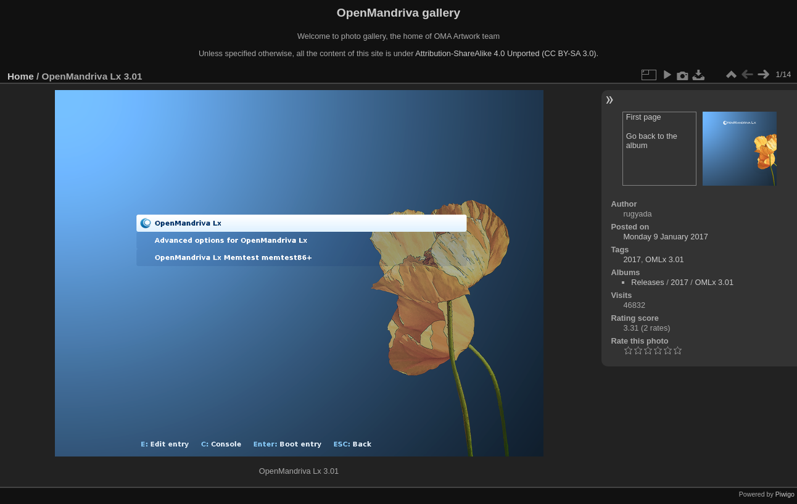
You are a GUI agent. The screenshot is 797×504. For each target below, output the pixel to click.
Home (20, 76)
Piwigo (785, 494)
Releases (647, 282)
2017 (631, 259)
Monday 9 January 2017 (665, 236)
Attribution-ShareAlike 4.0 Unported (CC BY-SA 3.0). (506, 53)
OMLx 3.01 (664, 259)
